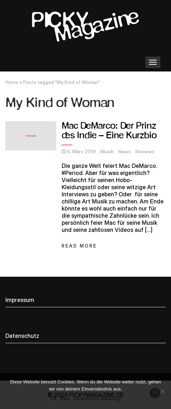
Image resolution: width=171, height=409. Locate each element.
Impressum (19, 299)
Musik (107, 151)
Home (11, 82)
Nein (65, 398)
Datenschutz (22, 335)
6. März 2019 (81, 151)
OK (53, 398)
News (124, 151)
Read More (79, 246)
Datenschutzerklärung (97, 398)
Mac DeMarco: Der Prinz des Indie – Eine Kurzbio (109, 131)
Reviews (144, 151)
